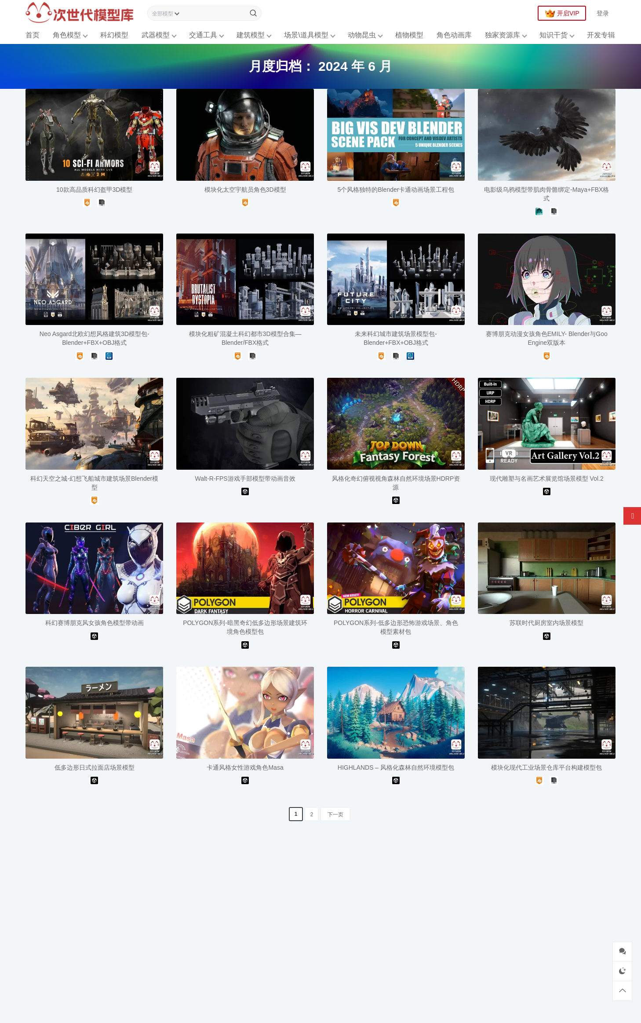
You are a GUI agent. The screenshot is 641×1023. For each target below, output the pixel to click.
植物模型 (409, 35)
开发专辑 (601, 35)
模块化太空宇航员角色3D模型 (245, 189)
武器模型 (156, 35)
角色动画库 (454, 35)
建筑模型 (251, 35)
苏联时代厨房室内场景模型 (546, 622)
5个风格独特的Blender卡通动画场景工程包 (395, 189)
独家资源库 (502, 35)
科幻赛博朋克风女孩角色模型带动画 (94, 622)
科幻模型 (114, 35)
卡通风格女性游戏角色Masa (245, 767)
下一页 (335, 814)
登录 (603, 13)
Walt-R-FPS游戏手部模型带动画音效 (245, 478)
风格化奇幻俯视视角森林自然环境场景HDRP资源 (396, 483)
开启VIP (562, 13)
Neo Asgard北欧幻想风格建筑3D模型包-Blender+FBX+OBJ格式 (94, 338)
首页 (32, 35)
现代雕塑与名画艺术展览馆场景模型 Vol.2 (547, 478)
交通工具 (203, 35)
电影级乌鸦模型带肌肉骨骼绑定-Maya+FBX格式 (546, 194)
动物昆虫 (362, 35)
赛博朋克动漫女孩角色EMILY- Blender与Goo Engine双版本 (547, 338)
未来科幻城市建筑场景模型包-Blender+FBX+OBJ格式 (396, 338)
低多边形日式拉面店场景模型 (95, 767)
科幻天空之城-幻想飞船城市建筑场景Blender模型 (94, 483)
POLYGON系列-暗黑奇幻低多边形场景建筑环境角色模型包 (245, 627)
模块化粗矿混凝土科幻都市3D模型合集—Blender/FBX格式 (245, 338)
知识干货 (553, 35)
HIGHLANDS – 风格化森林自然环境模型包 (396, 767)
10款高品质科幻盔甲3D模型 (94, 189)
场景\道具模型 (306, 35)
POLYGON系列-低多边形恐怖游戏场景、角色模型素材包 (396, 627)
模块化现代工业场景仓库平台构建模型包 (546, 767)
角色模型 (67, 35)
